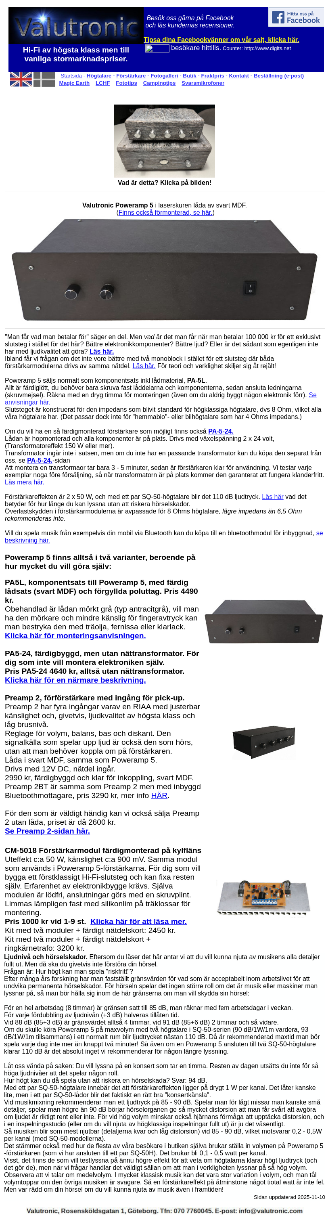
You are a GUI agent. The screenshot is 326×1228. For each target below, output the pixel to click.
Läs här (272, 496)
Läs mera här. (24, 482)
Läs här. (144, 366)
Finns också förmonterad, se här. (166, 212)
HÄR (159, 795)
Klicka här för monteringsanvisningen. (75, 635)
